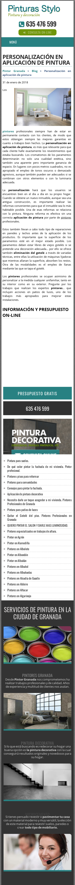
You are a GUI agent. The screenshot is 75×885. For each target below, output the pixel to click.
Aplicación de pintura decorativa (25, 494)
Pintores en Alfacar (17, 590)
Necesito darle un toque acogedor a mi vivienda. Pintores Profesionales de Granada (39, 502)
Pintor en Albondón (17, 554)
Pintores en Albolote (18, 549)
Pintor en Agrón (15, 537)
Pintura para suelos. (18, 460)
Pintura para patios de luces (22, 509)
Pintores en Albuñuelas (19, 572)
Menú (13, 42)
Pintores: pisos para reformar (23, 476)
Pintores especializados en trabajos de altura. (32, 531)
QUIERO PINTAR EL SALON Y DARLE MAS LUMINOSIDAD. (37, 525)
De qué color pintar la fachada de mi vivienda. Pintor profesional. (39, 468)
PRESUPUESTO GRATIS (37, 393)
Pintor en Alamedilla (18, 543)
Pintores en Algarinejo (19, 596)
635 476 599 (41, 23)
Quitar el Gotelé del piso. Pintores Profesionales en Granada (39, 517)
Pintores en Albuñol (17, 566)
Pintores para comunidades (22, 482)
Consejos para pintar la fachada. (24, 488)
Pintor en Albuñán (16, 560)
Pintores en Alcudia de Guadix (23, 578)
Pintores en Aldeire (17, 584)
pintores (8, 131)
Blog (35, 71)
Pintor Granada (13, 71)
